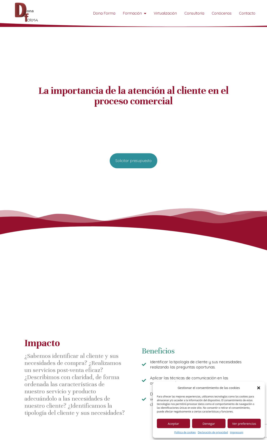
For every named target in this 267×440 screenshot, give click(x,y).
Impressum (236, 432)
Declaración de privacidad (213, 432)
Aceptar (173, 423)
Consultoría (194, 13)
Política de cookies (185, 432)
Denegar (209, 423)
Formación (134, 13)
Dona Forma (104, 13)
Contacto (247, 13)
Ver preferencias (244, 423)
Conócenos (222, 13)
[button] (259, 388)
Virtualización (165, 13)
